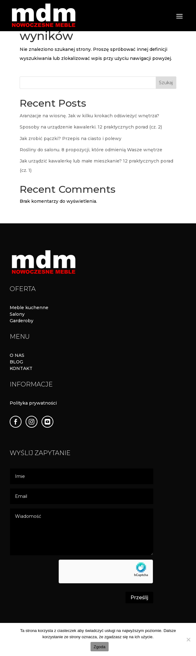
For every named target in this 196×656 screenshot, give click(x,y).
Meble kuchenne (29, 307)
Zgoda (99, 646)
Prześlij (139, 597)
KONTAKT (21, 368)
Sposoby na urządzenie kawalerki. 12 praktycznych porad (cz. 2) (91, 127)
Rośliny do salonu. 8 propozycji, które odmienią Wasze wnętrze (91, 150)
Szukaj (166, 82)
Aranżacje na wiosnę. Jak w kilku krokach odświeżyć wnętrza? (89, 116)
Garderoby (21, 320)
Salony (17, 314)
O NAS (17, 355)
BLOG (16, 362)
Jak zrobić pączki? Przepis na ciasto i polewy (70, 138)
